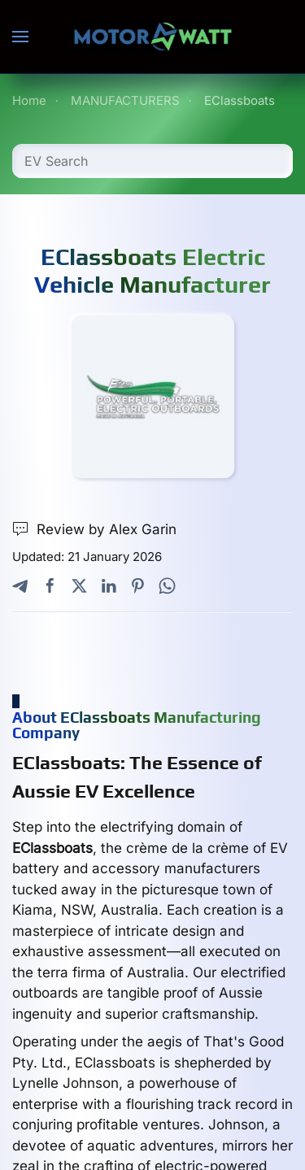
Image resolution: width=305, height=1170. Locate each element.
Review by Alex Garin (94, 529)
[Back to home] (153, 36)
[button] (20, 36)
